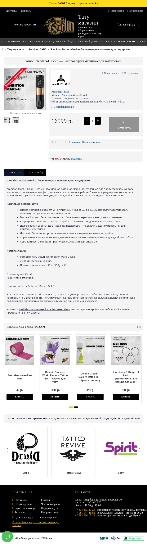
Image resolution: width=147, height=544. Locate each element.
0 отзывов (74, 142)
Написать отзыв (91, 142)
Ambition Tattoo (60, 91)
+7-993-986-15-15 (85, 515)
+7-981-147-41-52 (85, 512)
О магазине (21, 500)
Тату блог (20, 512)
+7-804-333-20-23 (85, 509)
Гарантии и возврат (26, 508)
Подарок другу (49, 508)
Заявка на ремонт (48, 517)
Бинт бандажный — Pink (19, 377)
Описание (14, 172)
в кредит (76, 158)
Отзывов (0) (35, 172)
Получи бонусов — (73, 3)
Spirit (121, 472)
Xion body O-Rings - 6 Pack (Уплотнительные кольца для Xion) (126, 377)
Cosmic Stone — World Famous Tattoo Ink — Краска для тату (54, 377)
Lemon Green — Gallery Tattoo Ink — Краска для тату (90, 377)
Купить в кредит (22, 517)
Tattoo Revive (73, 472)
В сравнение (131, 73)
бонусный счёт (107, 101)
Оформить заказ (50, 512)
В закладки (110, 73)
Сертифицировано (62, 106)
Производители (23, 504)
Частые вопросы (50, 504)
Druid (26, 472)
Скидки (45, 500)
